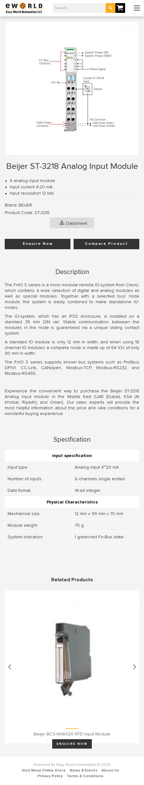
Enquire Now (38, 244)
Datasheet (73, 223)
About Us (110, 770)
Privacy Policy (50, 776)
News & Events (83, 770)
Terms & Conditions (85, 776)
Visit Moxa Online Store (44, 770)
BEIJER (25, 205)
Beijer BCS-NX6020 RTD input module (72, 734)
